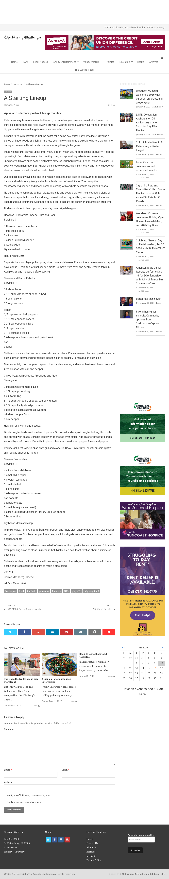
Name (8, 769)
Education (124, 61)
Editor (159, 154)
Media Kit (91, 856)
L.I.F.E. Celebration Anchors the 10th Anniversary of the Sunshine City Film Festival (146, 122)
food (21, 591)
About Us (91, 847)
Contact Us (92, 843)
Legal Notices (40, 61)
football (31, 591)
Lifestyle (8, 92)
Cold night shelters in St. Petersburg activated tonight (150, 146)
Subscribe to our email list (141, 835)
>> (161, 647)
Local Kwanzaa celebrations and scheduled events (146, 166)
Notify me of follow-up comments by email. (29, 795)
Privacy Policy (93, 860)
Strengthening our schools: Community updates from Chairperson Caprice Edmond (147, 319)
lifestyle (56, 591)
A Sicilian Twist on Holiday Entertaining (56, 680)
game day (44, 591)
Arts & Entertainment (64, 61)
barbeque (10, 591)
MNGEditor (157, 107)
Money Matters (91, 61)
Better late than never (148, 299)
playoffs (76, 591)
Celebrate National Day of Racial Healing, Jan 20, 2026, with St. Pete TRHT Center (150, 246)
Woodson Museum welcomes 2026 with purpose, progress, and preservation (149, 97)
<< (123, 647)
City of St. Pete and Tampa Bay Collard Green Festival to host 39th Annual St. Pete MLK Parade (150, 193)
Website (8, 782)
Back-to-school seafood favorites (93, 655)
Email (65, 769)
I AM (25, 61)
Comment (9, 729)
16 (155, 668)
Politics (110, 61)
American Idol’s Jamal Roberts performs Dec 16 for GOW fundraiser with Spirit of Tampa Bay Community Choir (149, 276)
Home (14, 61)
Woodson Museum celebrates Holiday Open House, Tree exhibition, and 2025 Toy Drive (150, 219)
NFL (66, 591)
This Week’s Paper (84, 69)
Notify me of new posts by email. (24, 802)
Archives (153, 61)
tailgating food (91, 591)
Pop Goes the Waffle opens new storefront (21, 680)
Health (140, 61)
